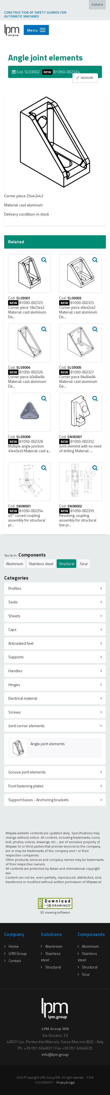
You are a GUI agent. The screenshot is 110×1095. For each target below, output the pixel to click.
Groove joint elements (27, 772)
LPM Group (15, 953)
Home (11, 946)
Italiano (97, 4)
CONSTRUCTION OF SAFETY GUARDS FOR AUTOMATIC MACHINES (35, 14)
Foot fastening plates (26, 786)
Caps (12, 629)
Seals (13, 602)
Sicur (84, 564)
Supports (16, 657)
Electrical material (22, 698)
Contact (12, 961)
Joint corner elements (26, 726)
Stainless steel (41, 564)
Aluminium (14, 564)
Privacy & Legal (65, 1082)
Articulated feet (21, 643)
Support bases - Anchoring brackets (38, 800)
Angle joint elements (47, 744)
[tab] (55, 588)
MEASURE (85, 77)
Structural (66, 564)
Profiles (14, 588)
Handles (15, 671)
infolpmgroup (55, 1054)
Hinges (14, 684)
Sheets (14, 616)
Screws (14, 712)
